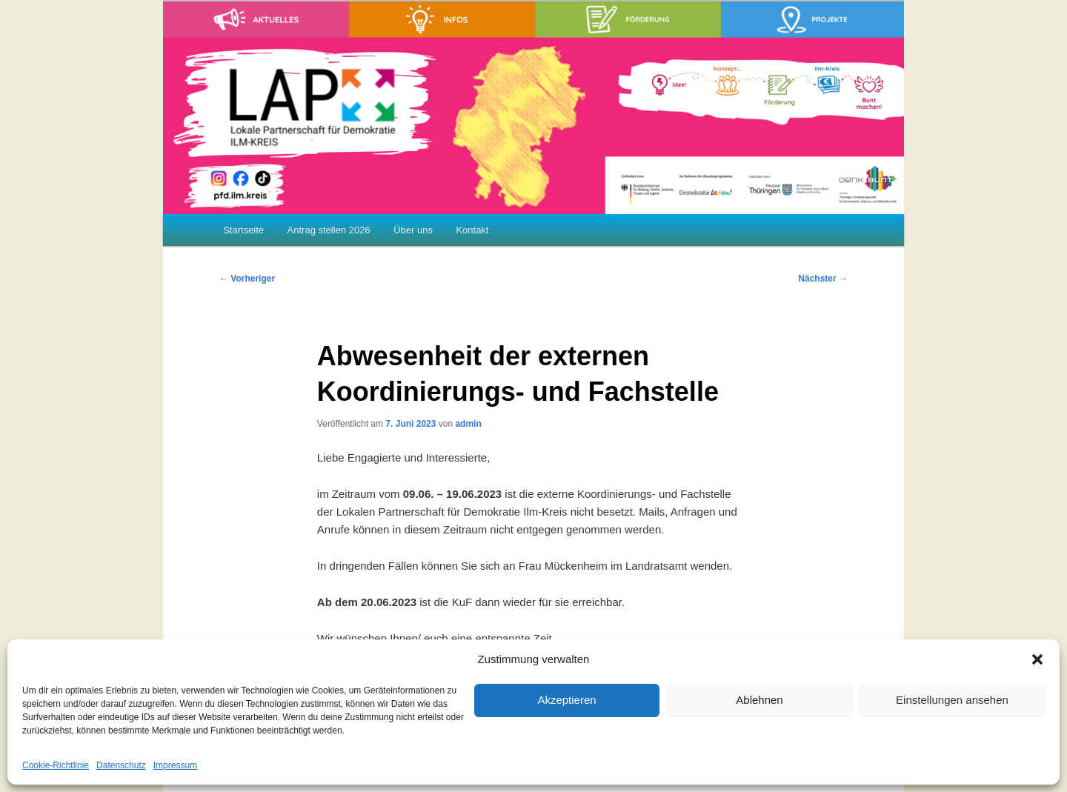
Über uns (413, 230)
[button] (1037, 659)
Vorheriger (247, 278)
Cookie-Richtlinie (55, 765)
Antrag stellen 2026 (328, 230)
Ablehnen (759, 699)
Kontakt (472, 230)
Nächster (823, 278)
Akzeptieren (566, 699)
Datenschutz (121, 765)
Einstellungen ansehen (952, 699)
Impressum (175, 765)
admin (468, 424)
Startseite (243, 230)
